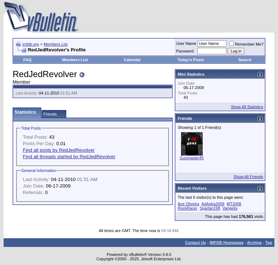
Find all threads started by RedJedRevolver (69, 156)
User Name (186, 43)
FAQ (27, 60)
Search (245, 60)
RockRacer (187, 208)
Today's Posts (190, 60)
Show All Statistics (247, 107)
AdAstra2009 (212, 204)
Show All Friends (248, 176)
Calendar (132, 60)
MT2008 (234, 204)
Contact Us (195, 242)
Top (268, 242)
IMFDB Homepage (227, 242)
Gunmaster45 (192, 158)
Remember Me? (246, 44)
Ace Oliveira (188, 204)
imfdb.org (30, 44)
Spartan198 (209, 208)
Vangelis (229, 208)
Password (185, 51)
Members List (56, 44)
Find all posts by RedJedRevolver (59, 150)
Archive (254, 242)
